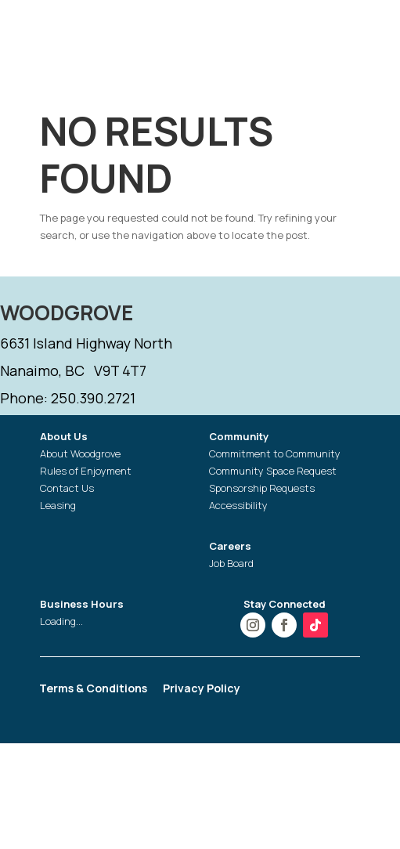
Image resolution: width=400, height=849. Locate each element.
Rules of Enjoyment (86, 471)
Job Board (231, 563)
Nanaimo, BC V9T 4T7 (73, 370)
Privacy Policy (201, 689)
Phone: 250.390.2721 (67, 397)
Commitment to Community (275, 453)
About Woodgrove (80, 453)
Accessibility (238, 505)
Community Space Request (273, 471)
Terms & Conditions (93, 689)
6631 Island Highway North (86, 343)
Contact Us (67, 488)
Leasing (58, 505)
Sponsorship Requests (262, 488)
